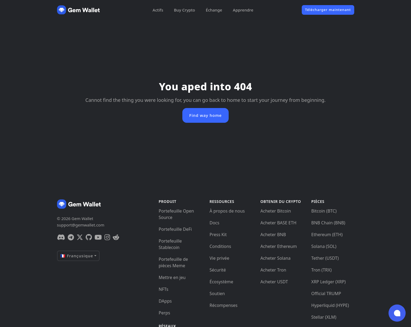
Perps (164, 313)
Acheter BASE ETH (279, 223)
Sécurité (218, 270)
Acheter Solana (276, 258)
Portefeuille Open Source (176, 214)
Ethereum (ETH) (327, 234)
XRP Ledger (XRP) (328, 282)
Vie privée (219, 258)
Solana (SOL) (324, 246)
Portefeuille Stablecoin (170, 244)
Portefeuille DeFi (175, 229)
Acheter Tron (273, 270)
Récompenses (223, 305)
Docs (215, 223)
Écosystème (221, 282)
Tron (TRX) (321, 270)
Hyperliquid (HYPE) (330, 305)
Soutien (217, 293)
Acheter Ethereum (279, 246)
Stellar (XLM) (323, 317)
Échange (214, 10)
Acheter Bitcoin (276, 211)
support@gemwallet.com (80, 225)
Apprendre (243, 10)
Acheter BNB (273, 234)
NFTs (163, 289)
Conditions (220, 246)
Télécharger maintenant (328, 9)
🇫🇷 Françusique (76, 255)
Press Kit (218, 234)
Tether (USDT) (325, 258)
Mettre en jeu (172, 277)
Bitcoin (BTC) (324, 211)
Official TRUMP (326, 293)
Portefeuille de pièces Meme (173, 262)
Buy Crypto (184, 10)
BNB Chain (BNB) (328, 223)
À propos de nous (227, 211)
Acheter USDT (274, 282)
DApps (165, 301)
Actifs (158, 10)
